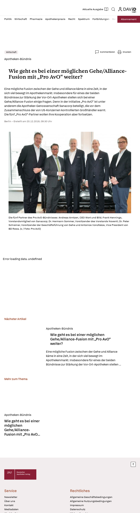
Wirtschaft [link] (11, 52)
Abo (128, 19)
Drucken (127, 52)
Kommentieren (107, 52)
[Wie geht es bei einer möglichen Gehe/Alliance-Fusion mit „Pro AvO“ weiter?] (23, 347)
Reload (49, 259)
